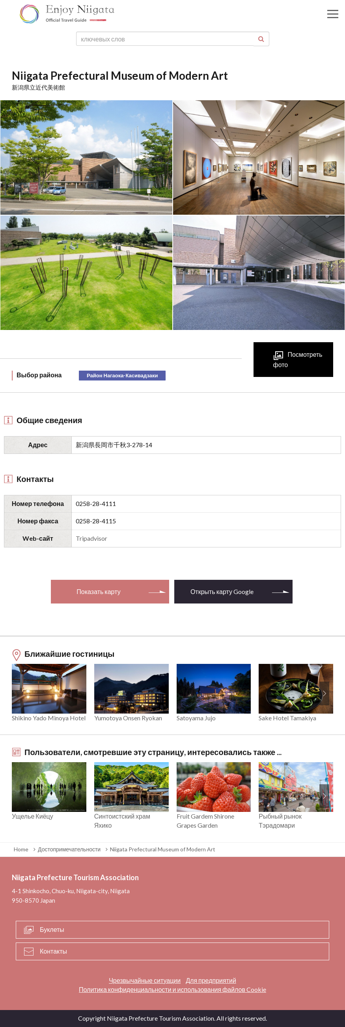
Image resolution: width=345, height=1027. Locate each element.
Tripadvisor (91, 538)
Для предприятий (211, 980)
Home (21, 849)
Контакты (53, 951)
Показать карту (98, 591)
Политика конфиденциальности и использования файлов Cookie (172, 989)
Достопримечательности (69, 849)
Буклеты (52, 929)
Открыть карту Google (222, 591)
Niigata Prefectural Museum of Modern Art (162, 849)
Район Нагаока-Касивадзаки (122, 375)
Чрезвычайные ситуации (145, 980)
